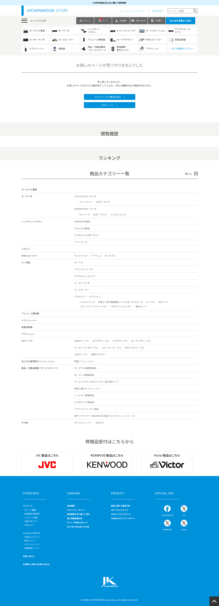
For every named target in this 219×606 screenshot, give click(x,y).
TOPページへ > (109, 105)
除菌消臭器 (26, 327)
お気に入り (29, 525)
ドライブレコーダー (84, 269)
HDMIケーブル (81, 340)
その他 (24, 422)
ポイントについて (32, 544)
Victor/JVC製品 (81, 228)
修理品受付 (157, 10)
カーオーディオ (82, 282)
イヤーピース (80, 242)
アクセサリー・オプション (87, 296)
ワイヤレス (95, 255)
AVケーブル (27, 340)
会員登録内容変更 (32, 513)
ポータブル (109, 255)
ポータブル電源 (29, 189)
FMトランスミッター (121, 306)
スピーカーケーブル (111, 347)
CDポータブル (103, 201)
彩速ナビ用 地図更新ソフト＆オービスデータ (120, 302)
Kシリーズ (84, 214)
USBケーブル (81, 354)
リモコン (25, 248)
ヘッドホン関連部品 (84, 395)
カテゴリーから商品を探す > (110, 96)
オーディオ (26, 196)
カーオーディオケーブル (86, 347)
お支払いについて (32, 536)
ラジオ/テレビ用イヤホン (86, 235)
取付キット (141, 306)
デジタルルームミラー (85, 276)
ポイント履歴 (30, 510)
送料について (30, 540)
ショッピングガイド (134, 10)
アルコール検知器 (30, 313)
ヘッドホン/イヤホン (31, 221)
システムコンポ (118, 214)
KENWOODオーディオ (85, 208)
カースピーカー (82, 289)
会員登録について (32, 548)
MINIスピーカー (29, 255)
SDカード (163, 302)
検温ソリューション (84, 361)
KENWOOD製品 (82, 221)
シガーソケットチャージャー (93, 306)
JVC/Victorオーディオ (85, 196)
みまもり (99, 422)
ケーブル (150, 302)
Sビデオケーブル (100, 340)
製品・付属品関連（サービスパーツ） (40, 368)
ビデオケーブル (120, 340)
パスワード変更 (31, 517)
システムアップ (87, 302)
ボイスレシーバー (83, 422)
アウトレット (28, 333)
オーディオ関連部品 (84, 374)
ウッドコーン (86, 201)
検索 (195, 11)
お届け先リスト (31, 521)
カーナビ (78, 262)
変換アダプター (98, 354)
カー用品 (25, 262)
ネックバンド (81, 255)
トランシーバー (29, 320)
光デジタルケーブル (134, 347)
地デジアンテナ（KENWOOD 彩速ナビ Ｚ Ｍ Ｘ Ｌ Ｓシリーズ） (105, 415)
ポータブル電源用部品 (85, 368)
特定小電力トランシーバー (87, 388)
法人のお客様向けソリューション (37, 361)
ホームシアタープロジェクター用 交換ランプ (96, 381)
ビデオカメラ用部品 (84, 402)
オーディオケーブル (141, 340)
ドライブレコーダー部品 (86, 408)
